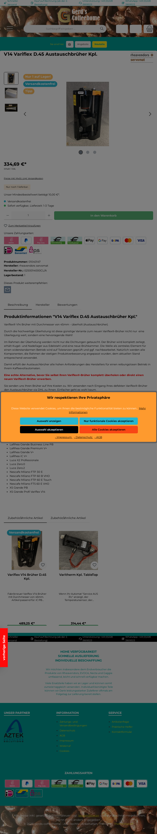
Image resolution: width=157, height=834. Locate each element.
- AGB (98, 437)
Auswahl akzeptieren (49, 429)
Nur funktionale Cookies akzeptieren (109, 421)
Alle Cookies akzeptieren (108, 429)
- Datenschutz (83, 437)
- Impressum (63, 437)
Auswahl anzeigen (49, 421)
